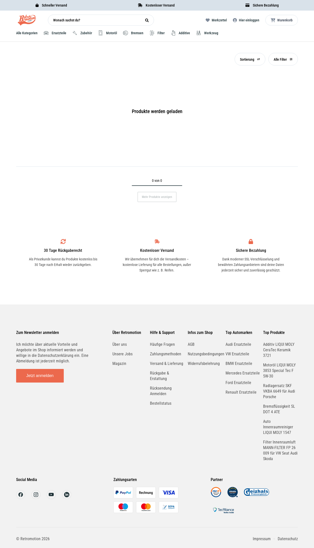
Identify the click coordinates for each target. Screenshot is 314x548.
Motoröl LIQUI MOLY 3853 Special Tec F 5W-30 (279, 371)
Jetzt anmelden (40, 375)
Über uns (119, 344)
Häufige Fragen (162, 344)
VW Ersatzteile (237, 354)
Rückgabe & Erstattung (159, 376)
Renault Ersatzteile (241, 392)
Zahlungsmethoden (165, 354)
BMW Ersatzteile (239, 363)
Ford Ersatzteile (238, 382)
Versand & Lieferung (166, 363)
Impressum (262, 538)
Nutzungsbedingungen (206, 354)
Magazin (119, 363)
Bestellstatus (160, 403)
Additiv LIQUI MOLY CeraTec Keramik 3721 (278, 350)
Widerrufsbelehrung (204, 363)
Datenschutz (288, 538)
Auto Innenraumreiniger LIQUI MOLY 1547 (278, 427)
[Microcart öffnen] (281, 20)
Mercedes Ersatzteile (243, 373)
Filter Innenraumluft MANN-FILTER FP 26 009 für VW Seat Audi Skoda (280, 450)
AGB (191, 344)
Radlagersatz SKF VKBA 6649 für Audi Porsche (279, 391)
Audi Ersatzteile (238, 344)
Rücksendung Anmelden (161, 391)
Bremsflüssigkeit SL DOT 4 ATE (279, 409)
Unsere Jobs (122, 354)
